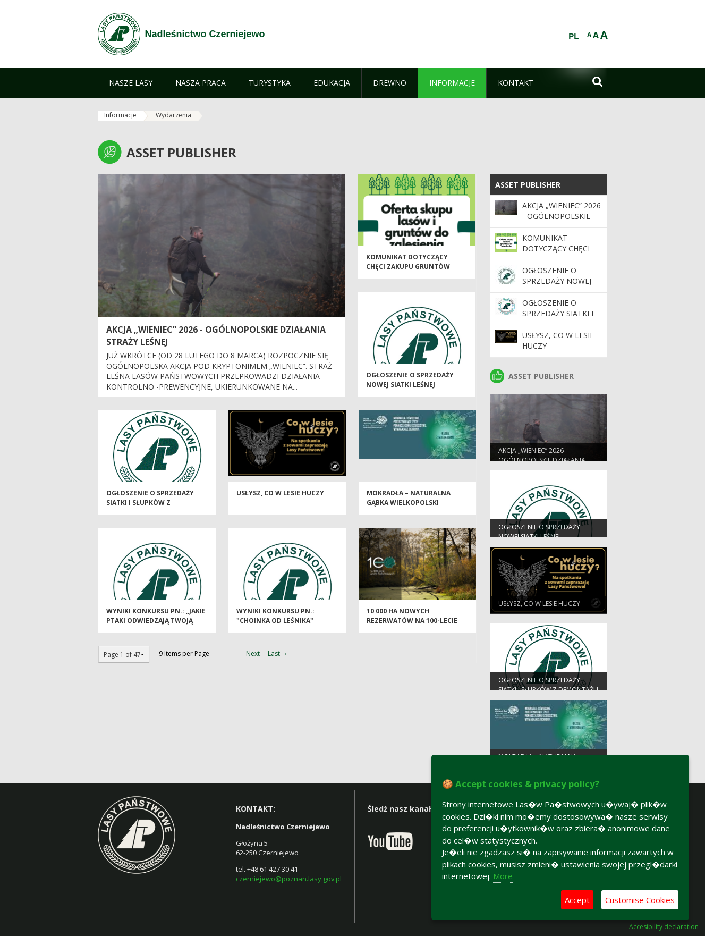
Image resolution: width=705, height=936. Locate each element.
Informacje (120, 115)
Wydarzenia (173, 115)
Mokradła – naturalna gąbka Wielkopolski (409, 502)
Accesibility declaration (664, 927)
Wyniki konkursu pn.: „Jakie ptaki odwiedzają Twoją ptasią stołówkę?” (156, 624)
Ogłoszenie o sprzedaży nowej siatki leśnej (410, 384)
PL (573, 36)
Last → (278, 653)
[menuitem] (131, 83)
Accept (577, 900)
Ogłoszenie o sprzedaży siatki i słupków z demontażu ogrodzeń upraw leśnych (150, 511)
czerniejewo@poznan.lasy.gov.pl (289, 878)
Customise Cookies (640, 900)
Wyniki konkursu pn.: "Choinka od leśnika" (275, 620)
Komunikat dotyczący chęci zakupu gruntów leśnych (408, 270)
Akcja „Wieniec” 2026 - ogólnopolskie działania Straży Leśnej (561, 221)
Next (253, 653)
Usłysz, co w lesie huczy (280, 497)
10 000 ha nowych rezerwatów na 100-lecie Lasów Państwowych (412, 624)
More (503, 876)
